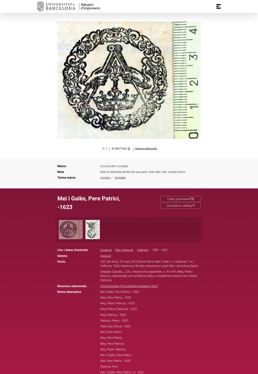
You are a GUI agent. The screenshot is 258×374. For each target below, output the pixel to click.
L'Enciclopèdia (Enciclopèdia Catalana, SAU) (129, 286)
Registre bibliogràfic (146, 148)
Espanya (106, 250)
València (142, 250)
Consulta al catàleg (180, 205)
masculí (105, 256)
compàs (120, 177)
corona (105, 177)
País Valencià (124, 250)
